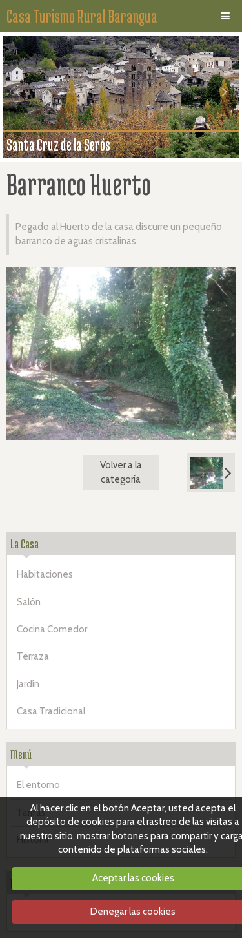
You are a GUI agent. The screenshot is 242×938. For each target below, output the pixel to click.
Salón (29, 602)
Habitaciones (45, 574)
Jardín (28, 684)
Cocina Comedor (52, 629)
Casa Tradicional (51, 711)
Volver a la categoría (121, 472)
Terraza (33, 656)
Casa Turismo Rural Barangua (81, 16)
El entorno (38, 785)
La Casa (24, 543)
